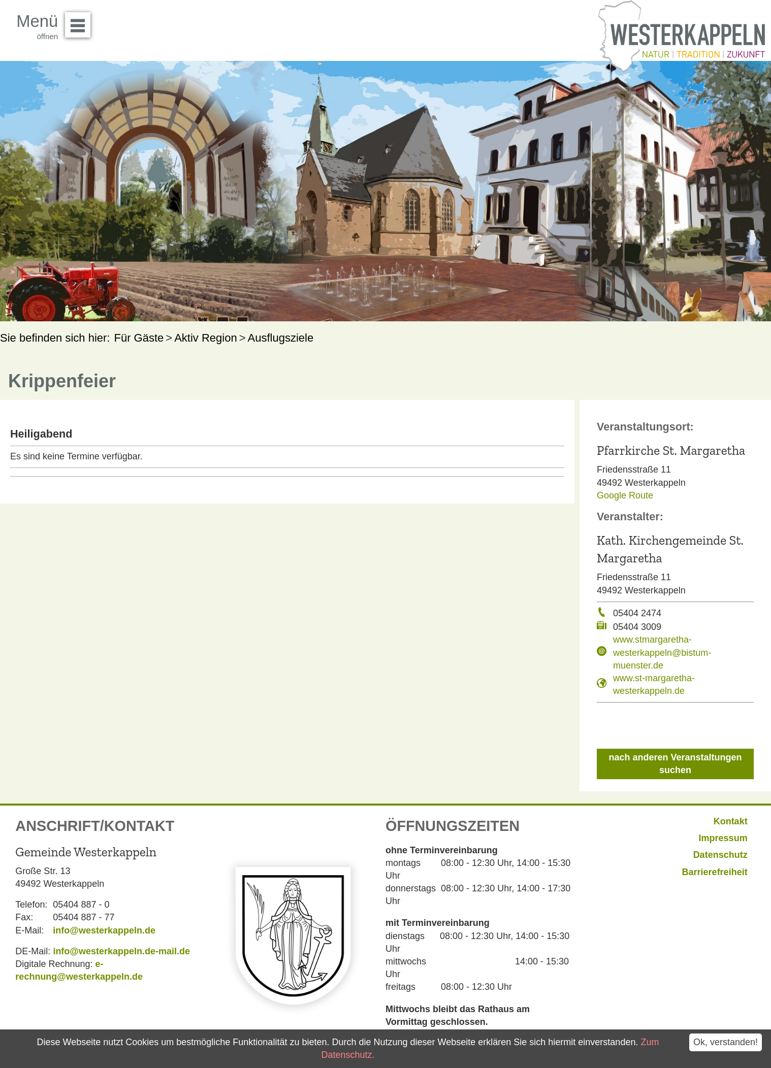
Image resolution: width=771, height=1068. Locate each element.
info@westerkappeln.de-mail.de (121, 951)
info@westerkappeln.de (104, 930)
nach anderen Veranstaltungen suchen (675, 763)
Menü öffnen (80, 21)
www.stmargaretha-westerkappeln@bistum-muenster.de (662, 652)
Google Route (625, 495)
